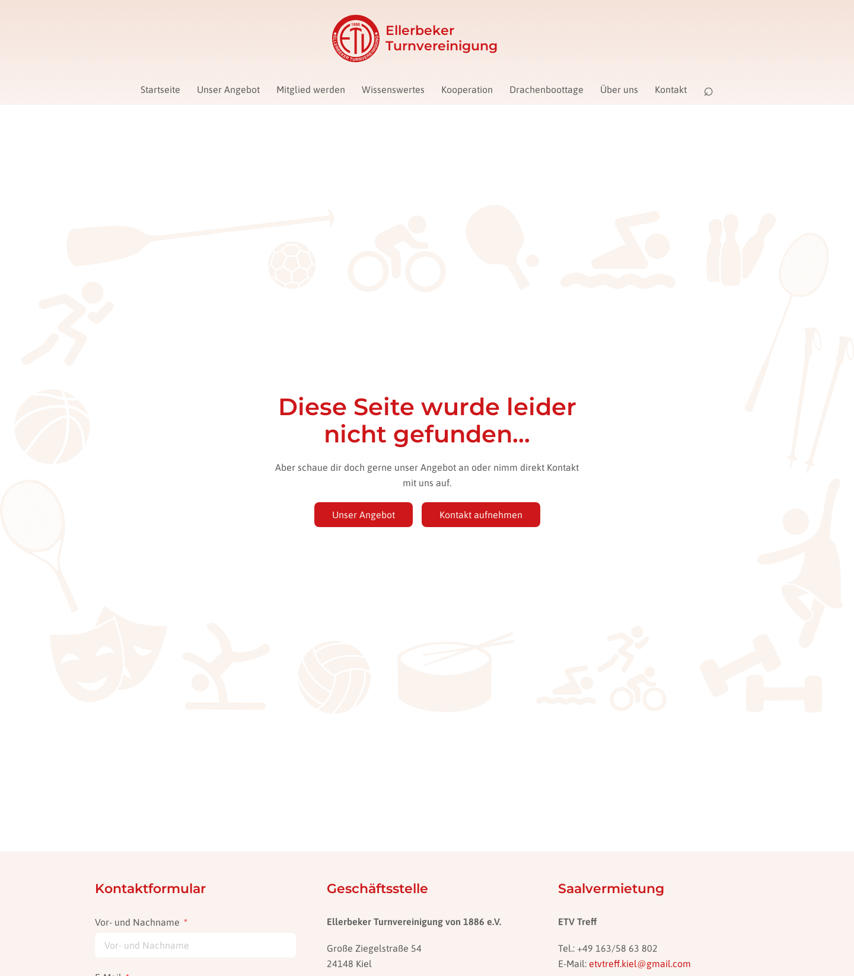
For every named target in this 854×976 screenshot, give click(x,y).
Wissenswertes (393, 89)
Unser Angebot (228, 89)
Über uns (619, 89)
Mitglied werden (310, 89)
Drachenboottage (546, 89)
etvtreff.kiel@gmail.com (640, 963)
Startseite (160, 89)
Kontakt (671, 89)
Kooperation (467, 89)
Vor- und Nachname (138, 922)
